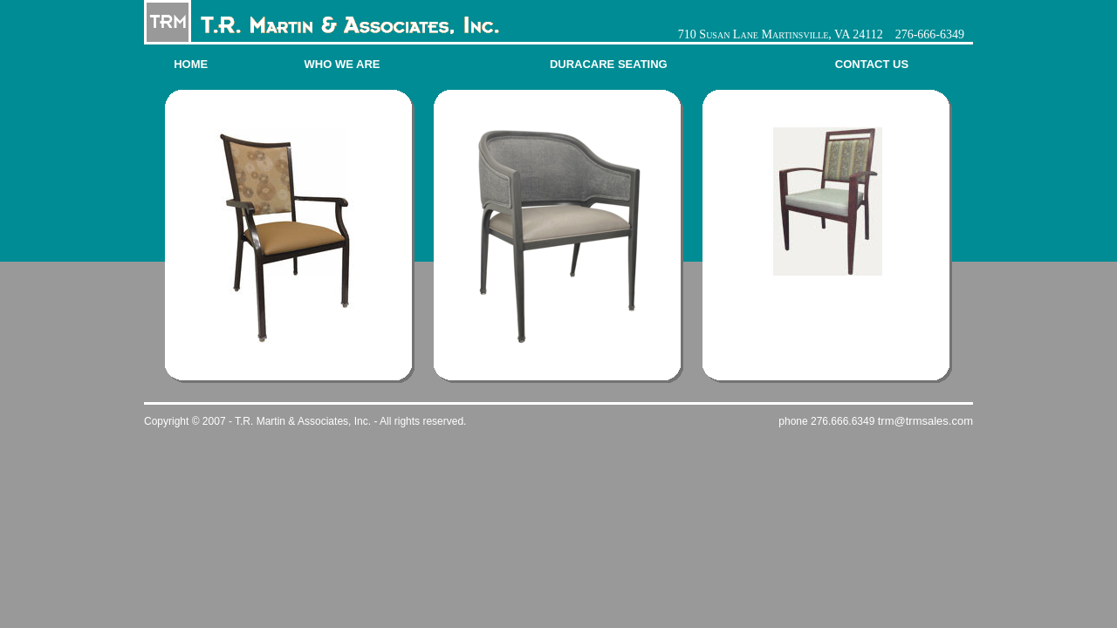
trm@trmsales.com (925, 420)
